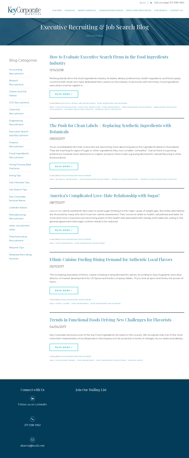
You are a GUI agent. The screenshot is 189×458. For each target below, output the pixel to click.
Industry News (135, 360)
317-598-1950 (32, 421)
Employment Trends (65, 360)
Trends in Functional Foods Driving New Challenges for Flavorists (110, 319)
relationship (56, 109)
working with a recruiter (108, 109)
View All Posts (94, 35)
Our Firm (57, 10)
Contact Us (176, 10)
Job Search (160, 10)
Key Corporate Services (24, 11)
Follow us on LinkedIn (32, 401)
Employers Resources (138, 10)
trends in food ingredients (125, 179)
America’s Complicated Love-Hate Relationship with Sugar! (105, 195)
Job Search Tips (18, 189)
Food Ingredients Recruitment (112, 103)
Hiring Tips (15, 175)
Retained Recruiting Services (79, 109)
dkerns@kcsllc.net (32, 442)
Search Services (87, 10)
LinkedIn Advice (18, 207)
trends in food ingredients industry (158, 179)
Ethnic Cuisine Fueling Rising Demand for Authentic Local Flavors (111, 259)
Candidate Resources (111, 10)
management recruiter (165, 107)
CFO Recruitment (19, 102)
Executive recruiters (66, 107)
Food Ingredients (111, 107)
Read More (64, 94)
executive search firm (89, 107)
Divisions (70, 10)
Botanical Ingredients (67, 179)
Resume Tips (16, 247)
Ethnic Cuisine (63, 303)
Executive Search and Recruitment (78, 103)
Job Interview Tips (19, 182)
